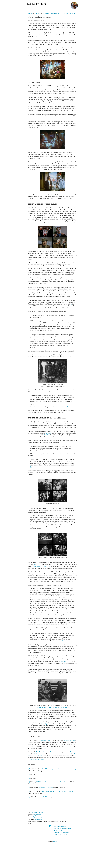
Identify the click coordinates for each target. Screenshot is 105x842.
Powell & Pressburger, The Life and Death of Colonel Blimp (59, 769)
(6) (42, 528)
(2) (37, 347)
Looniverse (61, 797)
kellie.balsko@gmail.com (69, 13)
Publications (37, 13)
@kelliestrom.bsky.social (39, 816)
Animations (45, 13)
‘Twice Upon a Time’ (47, 724)
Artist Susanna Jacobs (60, 826)
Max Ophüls (37, 564)
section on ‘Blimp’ (68, 752)
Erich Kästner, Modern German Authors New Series (51, 782)
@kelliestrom (38, 819)
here (45, 748)
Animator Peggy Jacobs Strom (62, 828)
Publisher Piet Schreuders (61, 834)
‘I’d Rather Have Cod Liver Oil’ (42, 566)
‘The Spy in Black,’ (65, 661)
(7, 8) (29, 797)
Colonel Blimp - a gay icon (37, 759)
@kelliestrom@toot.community (42, 818)
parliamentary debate (44, 741)
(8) (62, 641)
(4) (64, 450)
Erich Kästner (47, 797)
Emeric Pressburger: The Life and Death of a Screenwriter (52, 707)
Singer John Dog (58, 830)
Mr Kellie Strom (37, 4)
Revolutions (53, 13)
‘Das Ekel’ (46, 435)
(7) (67, 615)
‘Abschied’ (48, 433)
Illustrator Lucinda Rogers (61, 832)
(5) (31, 467)
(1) (71, 304)
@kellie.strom (37, 814)
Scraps (59, 13)
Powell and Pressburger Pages (44, 752)
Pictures (30, 13)
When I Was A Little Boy (45, 787)
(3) (68, 407)
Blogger (55, 841)
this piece (35, 754)
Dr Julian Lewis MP (69, 741)
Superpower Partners (37, 812)
